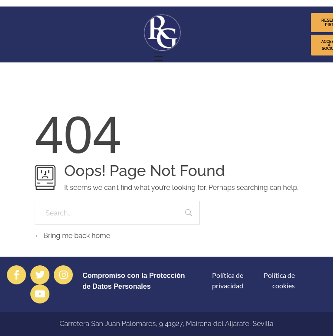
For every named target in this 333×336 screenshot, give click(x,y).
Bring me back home (72, 236)
